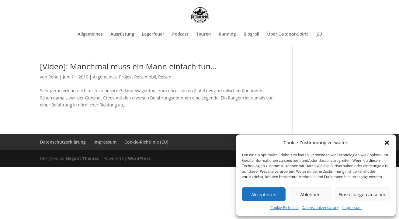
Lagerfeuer (153, 34)
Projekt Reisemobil (137, 77)
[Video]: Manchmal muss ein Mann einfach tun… (128, 66)
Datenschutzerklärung (320, 207)
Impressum (352, 207)
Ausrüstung (122, 34)
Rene (53, 77)
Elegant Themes (82, 158)
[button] (387, 143)
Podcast (180, 34)
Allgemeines (90, 34)
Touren (203, 34)
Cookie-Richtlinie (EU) (146, 142)
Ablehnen (310, 194)
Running (227, 34)
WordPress (139, 158)
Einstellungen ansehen (362, 194)
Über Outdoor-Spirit (287, 34)
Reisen (164, 77)
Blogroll (251, 34)
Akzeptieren (263, 194)
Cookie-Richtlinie (284, 207)
